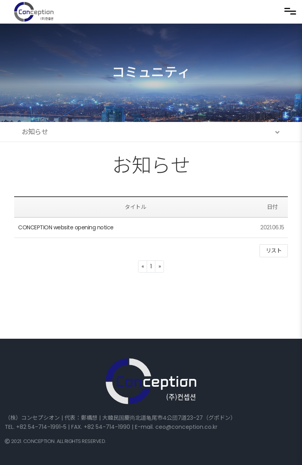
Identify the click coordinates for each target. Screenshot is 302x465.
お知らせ (151, 165)
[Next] (159, 266)
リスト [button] (274, 251)
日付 (272, 207)
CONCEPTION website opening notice (66, 227)
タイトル (135, 207)
